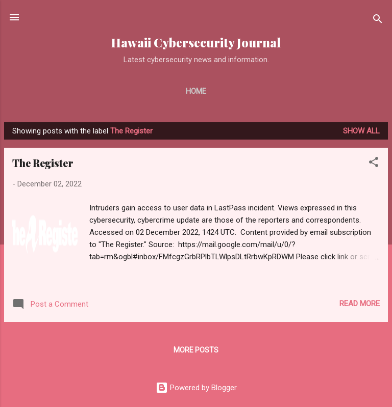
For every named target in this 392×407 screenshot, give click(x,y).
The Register (43, 163)
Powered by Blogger (196, 387)
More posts (196, 350)
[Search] (378, 20)
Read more (359, 303)
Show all (361, 130)
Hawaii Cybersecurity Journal (196, 42)
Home (196, 91)
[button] (374, 164)
